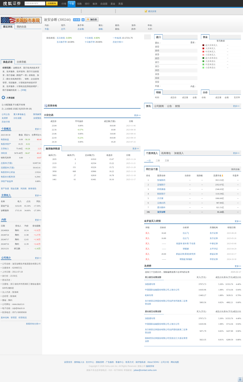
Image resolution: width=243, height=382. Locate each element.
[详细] (23, 90)
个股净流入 (152, 153)
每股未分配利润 (8, 177)
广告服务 (110, 362)
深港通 (77, 20)
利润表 (24, 188)
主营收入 (5, 148)
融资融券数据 (53, 148)
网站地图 (175, 362)
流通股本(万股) (7, 167)
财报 (177, 106)
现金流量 (15, 188)
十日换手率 (90, 42)
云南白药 (161, 203)
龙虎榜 (5, 118)
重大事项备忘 (20, 114)
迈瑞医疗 (161, 184)
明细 (158, 92)
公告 (169, 106)
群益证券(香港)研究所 (186, 254)
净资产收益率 (7, 181)
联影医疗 (161, 194)
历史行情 (6, 122)
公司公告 (6, 114)
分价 (205, 92)
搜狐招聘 (100, 362)
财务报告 (32, 188)
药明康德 (161, 189)
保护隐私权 (141, 362)
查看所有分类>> (33, 324)
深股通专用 (150, 284)
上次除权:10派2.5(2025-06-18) (18, 109)
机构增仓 (166, 153)
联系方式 (130, 362)
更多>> (38, 129)
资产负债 (5, 188)
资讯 (148, 106)
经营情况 (23, 317)
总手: (63, 29)
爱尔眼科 (161, 207)
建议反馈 (152, 11)
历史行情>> (118, 42)
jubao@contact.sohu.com (145, 370)
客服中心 (120, 362)
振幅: (101, 29)
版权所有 (150, 366)
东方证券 (214, 233)
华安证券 (214, 259)
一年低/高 (117, 38)
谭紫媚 (186, 249)
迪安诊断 (50, 19)
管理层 (14, 317)
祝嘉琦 (179, 243)
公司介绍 (165, 362)
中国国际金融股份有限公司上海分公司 (162, 290)
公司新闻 (159, 106)
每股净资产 (6, 144)
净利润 (4, 153)
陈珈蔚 (189, 259)
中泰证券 (214, 243)
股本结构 (5, 317)
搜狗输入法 (79, 362)
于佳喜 (192, 243)
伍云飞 (186, 233)
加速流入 (179, 153)
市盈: (47, 29)
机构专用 (149, 295)
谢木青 (186, 243)
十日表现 (89, 38)
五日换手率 (62, 42)
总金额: (81, 29)
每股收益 (5, 139)
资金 (205, 37)
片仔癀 (160, 198)
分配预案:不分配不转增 (14, 105)
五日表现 (61, 38)
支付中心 (90, 362)
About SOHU (153, 362)
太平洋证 (214, 249)
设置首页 (68, 362)
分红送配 (18, 118)
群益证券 (214, 254)
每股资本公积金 (8, 172)
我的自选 (21, 26)
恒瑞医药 (161, 180)
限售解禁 (37, 114)
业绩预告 (37, 118)
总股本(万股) (6, 163)
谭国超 (183, 259)
